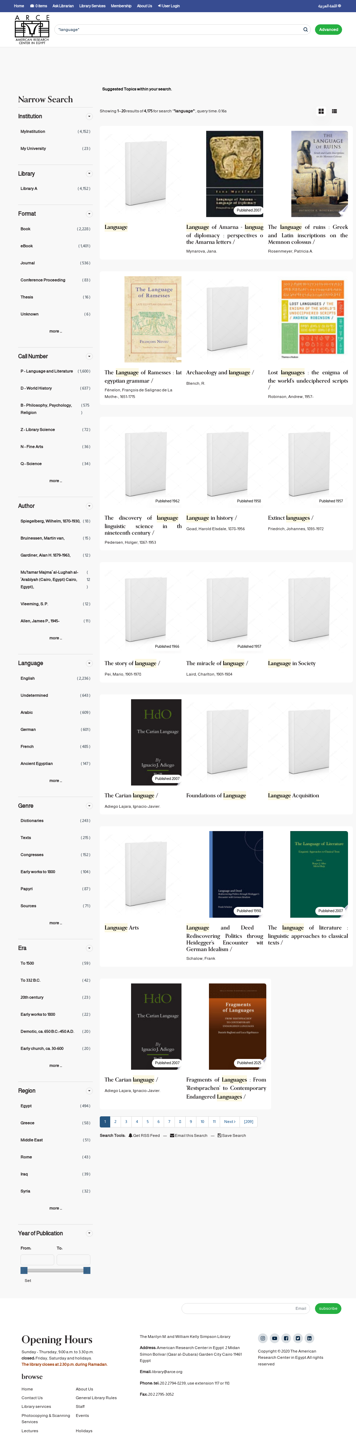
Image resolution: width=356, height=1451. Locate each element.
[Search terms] (182, 29)
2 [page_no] (115, 1121)
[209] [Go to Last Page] (248, 1121)
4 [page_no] (137, 1121)
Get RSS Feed (144, 1135)
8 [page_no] (180, 1121)
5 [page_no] (148, 1121)
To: (59, 1248)
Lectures (30, 1439)
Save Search (232, 1135)
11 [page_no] (214, 1121)
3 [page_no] (126, 1121)
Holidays (84, 1439)
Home (27, 1397)
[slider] (24, 1270)
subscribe (328, 1308)
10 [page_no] (202, 1121)
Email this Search (189, 1135)
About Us (84, 1397)
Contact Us (32, 1406)
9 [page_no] (191, 1121)
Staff (80, 1415)
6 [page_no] (158, 1121)
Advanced (328, 29)
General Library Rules (96, 1406)
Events (82, 1424)
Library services (36, 1415)
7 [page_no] (169, 1121)
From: (26, 1248)
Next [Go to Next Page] (229, 1121)
